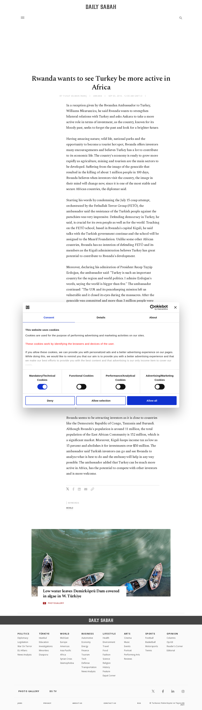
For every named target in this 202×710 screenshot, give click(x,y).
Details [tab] (101, 317)
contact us (110, 703)
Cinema (128, 637)
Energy (85, 646)
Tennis (148, 650)
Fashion (106, 654)
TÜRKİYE (44, 633)
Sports (150, 633)
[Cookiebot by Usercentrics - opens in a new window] (152, 307)
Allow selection (100, 400)
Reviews (128, 658)
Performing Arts (132, 654)
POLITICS (23, 633)
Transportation (89, 667)
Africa (63, 654)
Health (106, 637)
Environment (109, 642)
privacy (47, 703)
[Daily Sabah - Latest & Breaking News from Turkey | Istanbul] (101, 7)
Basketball (150, 642)
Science (106, 658)
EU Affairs (22, 650)
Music (127, 642)
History (106, 667)
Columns (171, 637)
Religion (107, 663)
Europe (63, 642)
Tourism (86, 654)
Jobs (20, 703)
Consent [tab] (49, 317)
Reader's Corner (175, 646)
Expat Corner (109, 675)
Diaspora (43, 654)
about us (77, 703)
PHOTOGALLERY (56, 603)
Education (44, 642)
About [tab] (153, 317)
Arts (127, 633)
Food (105, 650)
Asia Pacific (65, 650)
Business (88, 633)
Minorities (44, 650)
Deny (50, 400)
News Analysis (24, 654)
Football (149, 637)
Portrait (128, 650)
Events (127, 646)
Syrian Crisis (66, 658)
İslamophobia (67, 663)
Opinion (172, 633)
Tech (84, 658)
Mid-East (64, 637)
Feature (106, 671)
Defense (86, 663)
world (69, 508)
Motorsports (151, 646)
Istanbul (43, 637)
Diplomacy (23, 637)
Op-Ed (170, 642)
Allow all (152, 400)
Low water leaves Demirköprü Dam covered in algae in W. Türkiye (76, 594)
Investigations (45, 646)
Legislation (23, 642)
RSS (139, 703)
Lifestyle (109, 633)
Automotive (87, 637)
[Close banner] (175, 307)
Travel (106, 646)
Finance (85, 650)
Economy (86, 642)
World (64, 633)
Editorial (171, 650)
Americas (64, 646)
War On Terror (25, 646)
